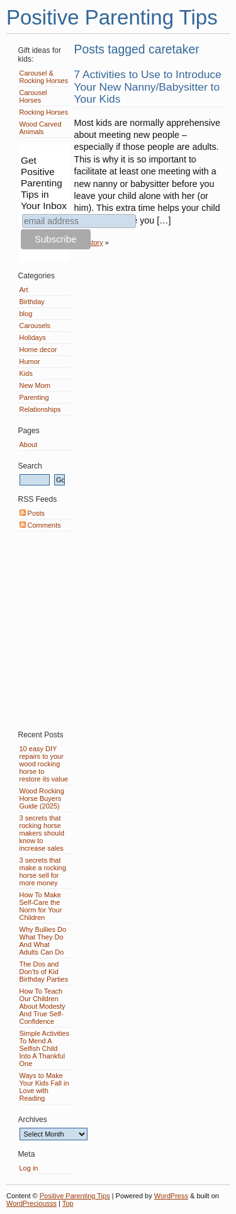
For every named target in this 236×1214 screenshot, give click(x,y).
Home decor (38, 349)
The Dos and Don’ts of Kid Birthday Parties (44, 971)
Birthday (32, 301)
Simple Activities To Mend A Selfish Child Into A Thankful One (44, 1048)
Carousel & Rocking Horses (44, 76)
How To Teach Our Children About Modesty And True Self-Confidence (42, 1006)
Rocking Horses (44, 112)
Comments (40, 525)
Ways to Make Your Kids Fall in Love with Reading (44, 1087)
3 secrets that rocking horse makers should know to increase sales (42, 833)
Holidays (33, 337)
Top (68, 1203)
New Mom (35, 385)
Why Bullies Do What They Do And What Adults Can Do (43, 941)
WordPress (171, 1196)
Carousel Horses (33, 96)
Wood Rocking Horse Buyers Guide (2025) (42, 798)
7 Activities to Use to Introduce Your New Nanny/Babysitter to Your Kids (148, 86)
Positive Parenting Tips (112, 17)
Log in (29, 1168)
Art (24, 289)
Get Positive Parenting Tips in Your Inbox (44, 183)
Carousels (35, 325)
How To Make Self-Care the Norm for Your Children (41, 906)
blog (26, 313)
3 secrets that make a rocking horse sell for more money (43, 871)
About (29, 444)
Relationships (40, 409)
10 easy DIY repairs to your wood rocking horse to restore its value (44, 764)
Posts (32, 513)
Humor (30, 361)
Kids (26, 373)
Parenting (34, 397)
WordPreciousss (31, 1203)
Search (30, 466)
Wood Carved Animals (41, 127)
